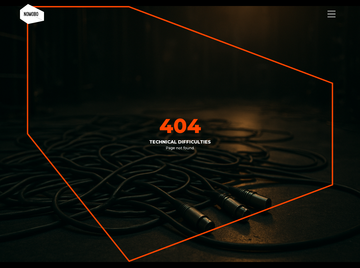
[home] (32, 14)
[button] (331, 14)
